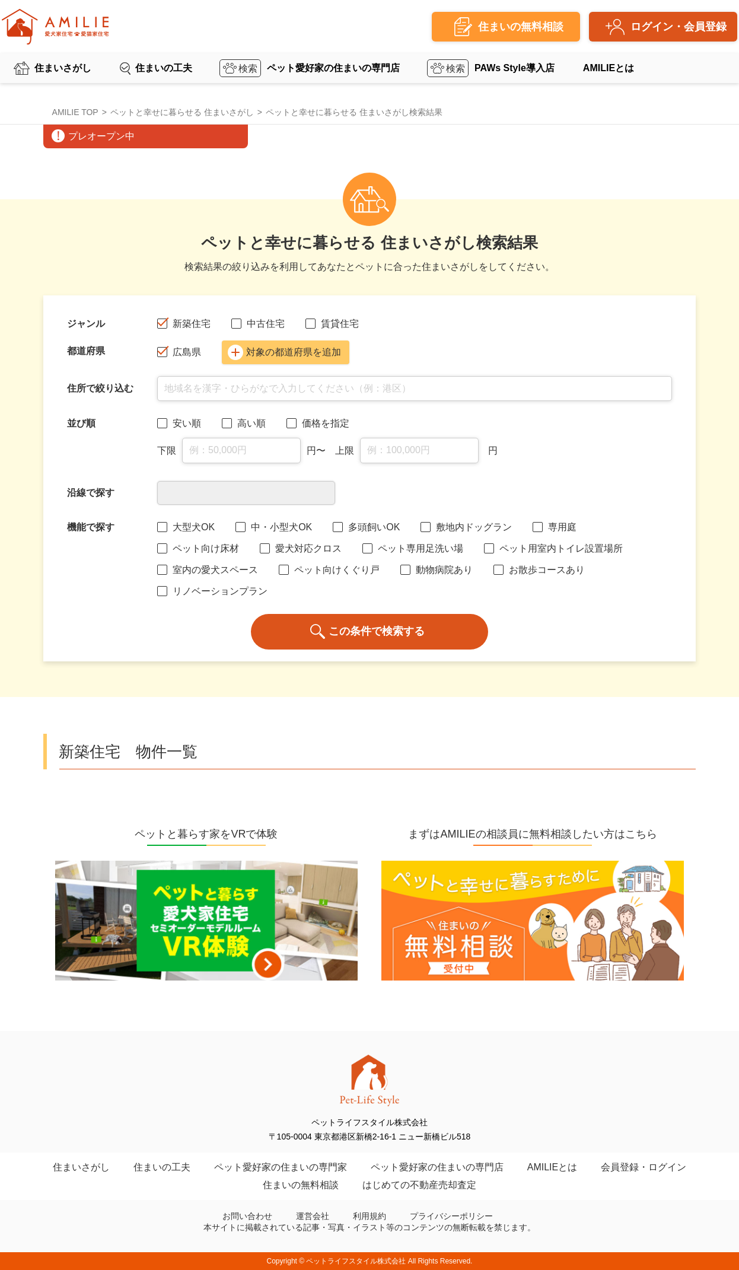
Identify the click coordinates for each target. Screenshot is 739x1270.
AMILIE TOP (75, 112)
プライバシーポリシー (451, 1216)
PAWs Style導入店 (514, 68)
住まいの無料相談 (301, 1185)
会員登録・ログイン (643, 1167)
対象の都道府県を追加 (284, 352)
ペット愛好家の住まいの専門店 (333, 68)
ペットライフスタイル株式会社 (356, 1261)
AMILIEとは (608, 68)
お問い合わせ (247, 1216)
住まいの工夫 (163, 68)
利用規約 (369, 1216)
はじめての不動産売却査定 (419, 1185)
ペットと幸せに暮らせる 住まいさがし (182, 112)
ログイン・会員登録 (678, 27)
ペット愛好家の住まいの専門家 (280, 1167)
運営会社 (312, 1216)
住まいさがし (62, 68)
